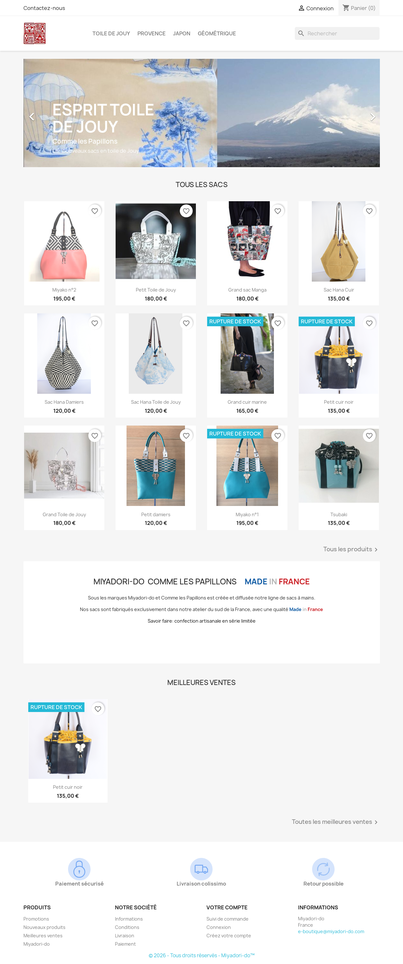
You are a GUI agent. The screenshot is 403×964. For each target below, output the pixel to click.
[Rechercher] (337, 33)
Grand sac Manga (247, 290)
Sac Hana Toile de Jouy (156, 402)
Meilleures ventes (43, 935)
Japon (181, 33)
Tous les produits (351, 550)
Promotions (36, 919)
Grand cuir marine (247, 402)
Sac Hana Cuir (339, 290)
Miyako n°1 (247, 514)
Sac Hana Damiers (64, 402)
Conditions (127, 927)
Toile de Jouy (111, 33)
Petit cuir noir (339, 402)
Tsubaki (338, 514)
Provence (151, 33)
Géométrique (217, 33)
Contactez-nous (44, 8)
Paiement (125, 944)
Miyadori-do (36, 944)
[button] (50, 113)
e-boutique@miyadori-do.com (331, 931)
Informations (129, 919)
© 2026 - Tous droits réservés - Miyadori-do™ (202, 955)
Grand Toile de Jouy (64, 514)
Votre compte (227, 907)
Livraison (124, 935)
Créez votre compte (228, 935)
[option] (201, 113)
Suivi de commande (227, 919)
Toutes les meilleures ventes (336, 822)
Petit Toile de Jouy (156, 290)
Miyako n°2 (64, 290)
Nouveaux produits (44, 927)
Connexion (218, 927)
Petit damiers (156, 514)
